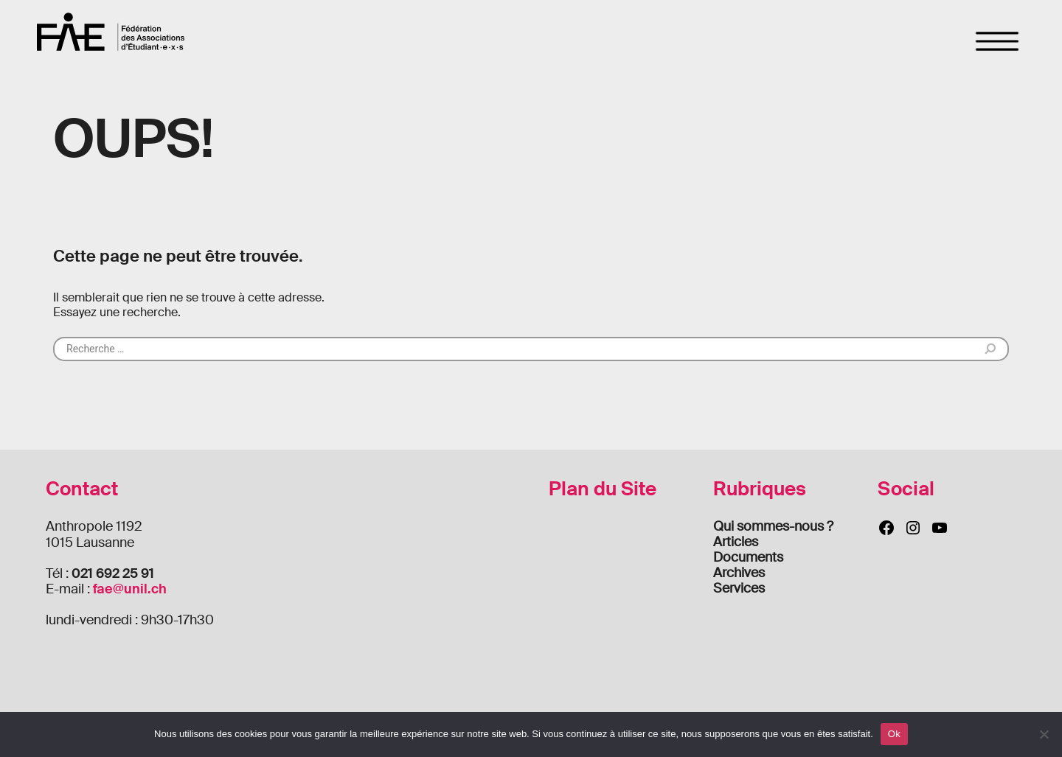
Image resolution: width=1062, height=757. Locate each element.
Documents (748, 557)
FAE (110, 31)
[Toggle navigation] (997, 41)
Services (739, 588)
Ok (894, 733)
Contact (82, 489)
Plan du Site (602, 489)
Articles (735, 542)
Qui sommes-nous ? (773, 526)
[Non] (1043, 734)
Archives (739, 573)
